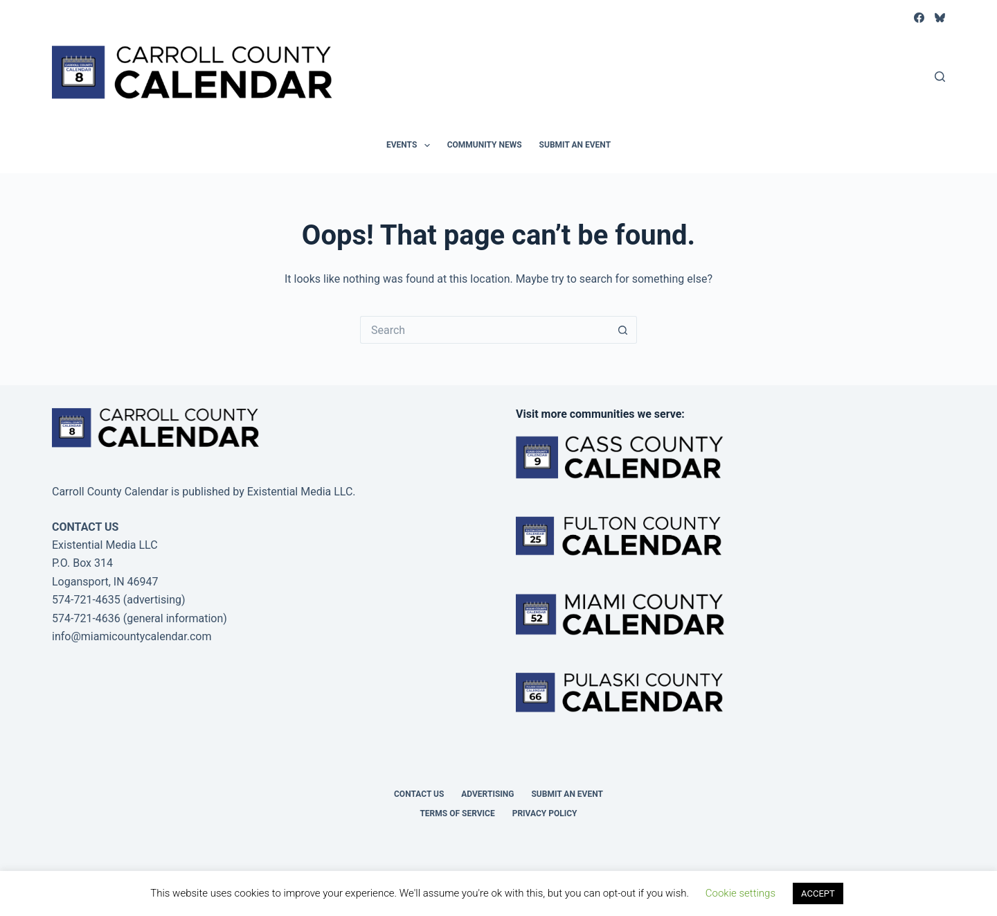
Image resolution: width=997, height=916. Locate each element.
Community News (484, 145)
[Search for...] (484, 330)
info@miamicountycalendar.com (131, 636)
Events (410, 145)
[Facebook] (919, 17)
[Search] (940, 76)
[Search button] (623, 330)
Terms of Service (457, 813)
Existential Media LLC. (301, 491)
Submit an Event (575, 145)
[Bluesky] (940, 17)
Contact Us (419, 794)
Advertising (487, 794)
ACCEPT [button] (818, 893)
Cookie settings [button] (740, 893)
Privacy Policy (544, 813)
